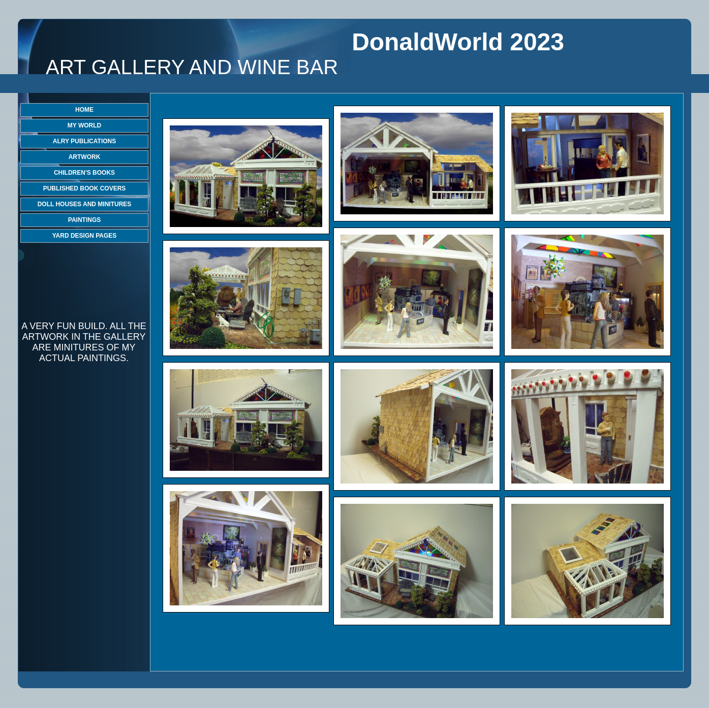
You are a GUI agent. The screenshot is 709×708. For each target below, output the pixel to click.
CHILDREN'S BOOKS (84, 172)
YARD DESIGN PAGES (84, 235)
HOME (84, 109)
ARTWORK (85, 156)
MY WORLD (84, 125)
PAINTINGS (84, 219)
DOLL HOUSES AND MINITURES (85, 204)
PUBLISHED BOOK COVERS (84, 188)
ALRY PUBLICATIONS (84, 141)
